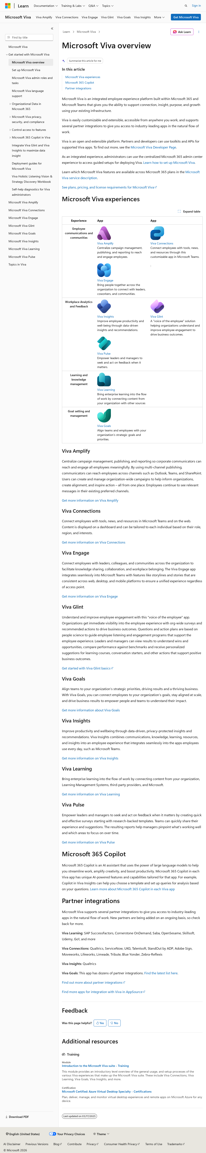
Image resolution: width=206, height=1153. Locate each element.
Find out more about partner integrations (92, 982)
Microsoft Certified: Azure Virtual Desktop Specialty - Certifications (107, 1091)
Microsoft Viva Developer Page (153, 147)
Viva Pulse (103, 353)
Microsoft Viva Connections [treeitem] (27, 210)
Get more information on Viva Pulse (88, 842)
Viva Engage (105, 280)
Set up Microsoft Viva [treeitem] (26, 70)
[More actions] (199, 32)
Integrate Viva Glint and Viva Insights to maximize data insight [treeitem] (30, 150)
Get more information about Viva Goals (91, 710)
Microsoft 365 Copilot (79, 82)
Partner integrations (78, 88)
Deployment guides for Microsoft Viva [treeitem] (27, 166)
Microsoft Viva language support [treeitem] (28, 93)
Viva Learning (106, 390)
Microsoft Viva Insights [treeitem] (24, 241)
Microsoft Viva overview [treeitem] (28, 62)
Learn (66, 32)
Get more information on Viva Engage (90, 596)
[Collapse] (52, 28)
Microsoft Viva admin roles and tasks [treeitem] (32, 80)
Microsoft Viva (86, 32)
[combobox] (29, 37)
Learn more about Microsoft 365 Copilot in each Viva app (132, 889)
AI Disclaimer (11, 1144)
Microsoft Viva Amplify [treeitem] (23, 202)
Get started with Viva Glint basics (86, 668)
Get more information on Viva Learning (91, 794)
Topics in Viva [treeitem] (17, 264)
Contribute (74, 1144)
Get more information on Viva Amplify (90, 500)
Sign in (196, 5)
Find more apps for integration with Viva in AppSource (102, 991)
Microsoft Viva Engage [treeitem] (23, 218)
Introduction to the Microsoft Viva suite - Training (95, 1066)
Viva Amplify (105, 243)
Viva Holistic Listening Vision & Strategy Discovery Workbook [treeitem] (32, 179)
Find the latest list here (160, 973)
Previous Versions (37, 1144)
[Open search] (186, 6)
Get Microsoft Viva (186, 17)
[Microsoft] (8, 6)
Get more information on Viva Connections (93, 542)
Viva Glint (156, 316)
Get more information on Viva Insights (90, 758)
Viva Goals (104, 426)
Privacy (91, 1144)
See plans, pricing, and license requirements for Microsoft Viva (108, 187)
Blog (56, 1144)
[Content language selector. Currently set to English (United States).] (22, 1134)
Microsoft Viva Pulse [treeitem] (22, 257)
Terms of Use (153, 1144)
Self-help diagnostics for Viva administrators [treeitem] (31, 192)
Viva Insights (105, 316)
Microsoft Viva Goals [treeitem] (22, 233)
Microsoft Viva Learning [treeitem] (24, 249)
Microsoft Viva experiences (82, 77)
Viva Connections (161, 243)
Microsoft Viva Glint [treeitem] (21, 226)
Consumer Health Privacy (120, 1144)
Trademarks (174, 1144)
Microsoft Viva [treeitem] (18, 47)
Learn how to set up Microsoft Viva (169, 162)
